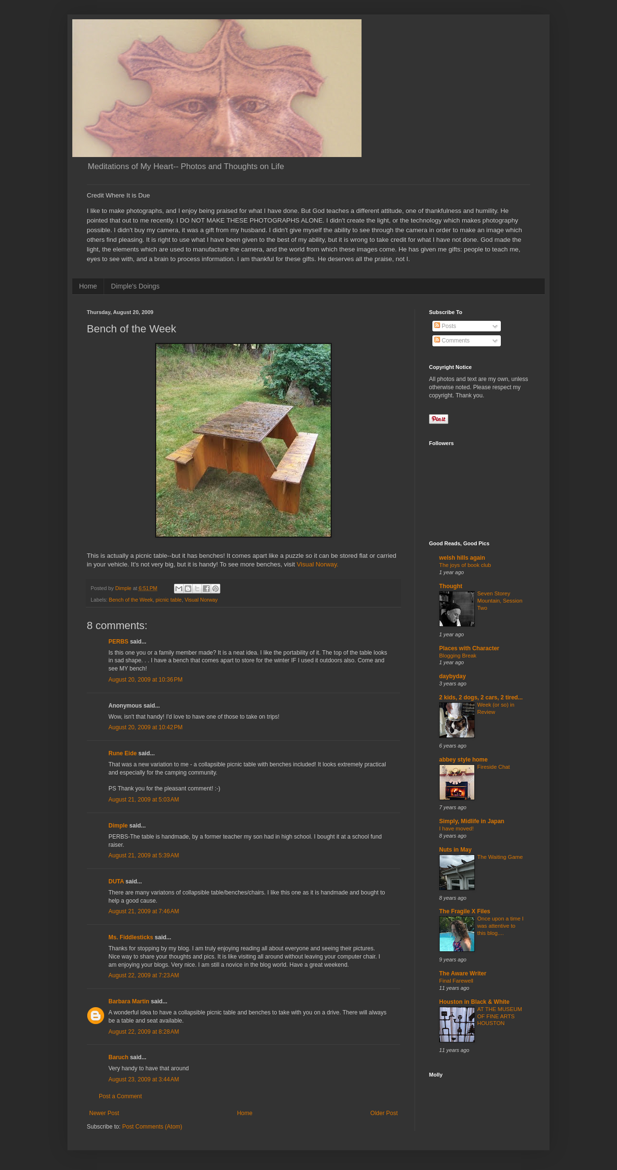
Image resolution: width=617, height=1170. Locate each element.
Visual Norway (201, 600)
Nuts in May (455, 849)
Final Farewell (456, 981)
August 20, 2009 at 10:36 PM (145, 679)
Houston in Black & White (474, 1002)
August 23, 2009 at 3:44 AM (143, 1079)
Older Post (384, 1113)
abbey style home (463, 759)
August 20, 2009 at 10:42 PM (145, 727)
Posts (445, 326)
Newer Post (104, 1113)
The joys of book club (465, 565)
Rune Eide (122, 753)
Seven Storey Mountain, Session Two (500, 601)
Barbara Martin (128, 1001)
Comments (451, 340)
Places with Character (469, 648)
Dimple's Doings (135, 286)
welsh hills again (462, 557)
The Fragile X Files (464, 911)
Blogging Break (457, 655)
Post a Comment (120, 1096)
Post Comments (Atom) (152, 1126)
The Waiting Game (500, 857)
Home (88, 286)
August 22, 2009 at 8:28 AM (143, 1031)
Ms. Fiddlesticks (130, 937)
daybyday (452, 676)
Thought (450, 586)
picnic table (169, 600)
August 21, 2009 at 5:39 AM (143, 855)
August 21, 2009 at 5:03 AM (143, 799)
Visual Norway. (316, 564)
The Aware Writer (462, 973)
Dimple (118, 825)
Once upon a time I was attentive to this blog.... (500, 926)
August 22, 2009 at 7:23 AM (143, 975)
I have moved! (456, 828)
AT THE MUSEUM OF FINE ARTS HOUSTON (499, 1016)
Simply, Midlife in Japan (471, 821)
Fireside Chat (493, 767)
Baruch (118, 1057)
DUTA (116, 881)
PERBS (118, 641)
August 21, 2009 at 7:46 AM (143, 911)
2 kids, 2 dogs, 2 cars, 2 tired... (481, 697)
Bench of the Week (131, 600)
